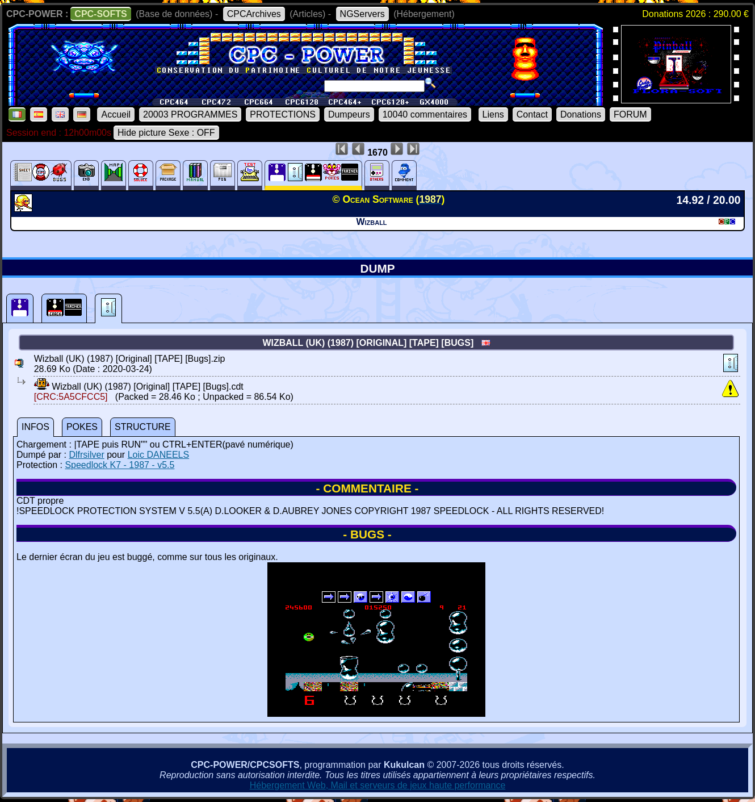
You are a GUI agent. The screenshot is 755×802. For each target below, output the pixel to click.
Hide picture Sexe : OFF (166, 132)
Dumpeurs (349, 114)
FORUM (630, 114)
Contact (532, 114)
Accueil (116, 114)
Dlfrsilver (86, 455)
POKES (82, 427)
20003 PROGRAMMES (190, 114)
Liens (493, 114)
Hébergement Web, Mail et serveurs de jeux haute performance (378, 785)
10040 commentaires (425, 114)
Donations (580, 114)
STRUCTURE (143, 427)
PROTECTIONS (283, 114)
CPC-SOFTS (100, 14)
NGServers (362, 14)
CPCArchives (254, 14)
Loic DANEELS (159, 455)
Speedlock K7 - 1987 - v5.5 (119, 465)
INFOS (35, 427)
